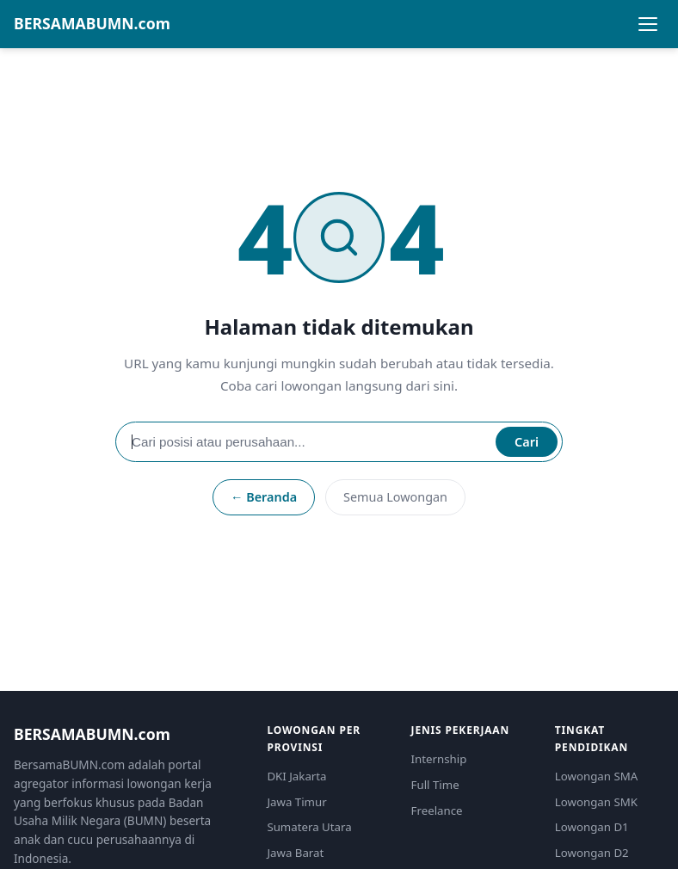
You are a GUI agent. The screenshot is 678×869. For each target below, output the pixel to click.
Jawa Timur (296, 802)
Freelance (437, 810)
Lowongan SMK (596, 802)
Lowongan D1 (592, 827)
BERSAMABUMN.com (92, 23)
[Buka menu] (648, 24)
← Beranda (264, 497)
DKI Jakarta (296, 776)
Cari (527, 442)
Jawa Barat (295, 852)
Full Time (435, 784)
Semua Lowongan (395, 497)
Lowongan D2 (592, 852)
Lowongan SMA (596, 776)
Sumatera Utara (309, 827)
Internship (439, 759)
